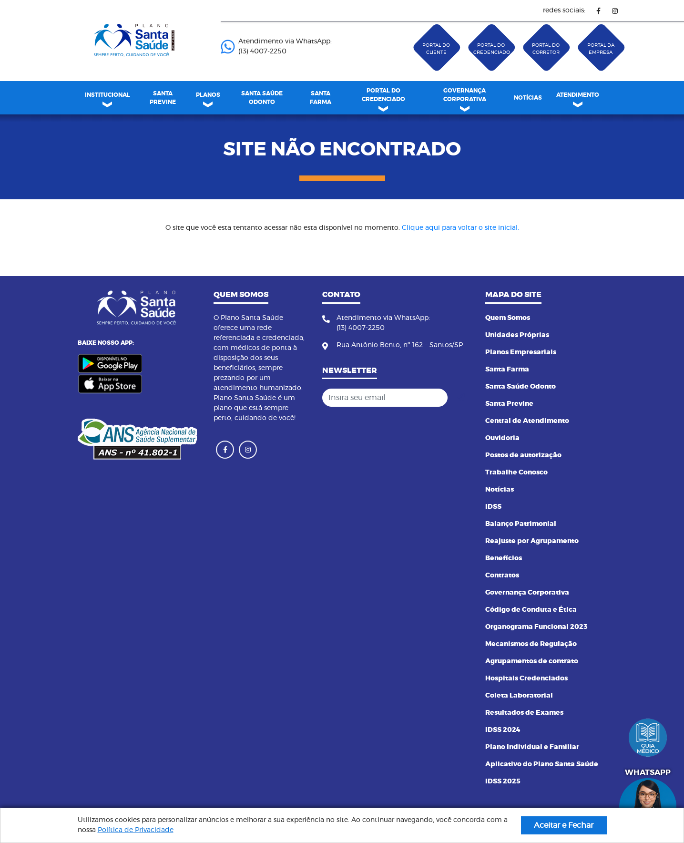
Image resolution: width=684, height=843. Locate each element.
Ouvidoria (502, 438)
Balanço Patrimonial (520, 524)
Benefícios (503, 558)
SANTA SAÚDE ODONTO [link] (262, 98)
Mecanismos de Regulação (531, 644)
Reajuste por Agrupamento (532, 541)
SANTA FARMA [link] (320, 98)
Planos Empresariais (520, 352)
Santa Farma (507, 369)
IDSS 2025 (503, 781)
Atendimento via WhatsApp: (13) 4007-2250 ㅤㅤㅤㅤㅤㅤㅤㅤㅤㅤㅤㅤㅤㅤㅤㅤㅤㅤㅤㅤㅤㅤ (276, 46)
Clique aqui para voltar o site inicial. (460, 228)
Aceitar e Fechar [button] (563, 825)
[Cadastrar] (461, 398)
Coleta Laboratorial (519, 695)
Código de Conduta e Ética (531, 610)
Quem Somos (507, 318)
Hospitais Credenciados (526, 678)
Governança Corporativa (527, 592)
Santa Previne (509, 404)
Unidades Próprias (517, 335)
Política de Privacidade (136, 830)
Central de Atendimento (527, 421)
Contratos (502, 575)
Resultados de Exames (524, 712)
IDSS (493, 507)
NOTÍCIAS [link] (528, 98)
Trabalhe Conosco (516, 472)
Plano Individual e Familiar (532, 747)
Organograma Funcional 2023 (536, 627)
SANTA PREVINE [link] (163, 98)
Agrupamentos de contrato (531, 661)
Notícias (499, 489)
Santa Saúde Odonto (520, 386)
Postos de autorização (523, 455)
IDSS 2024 (503, 730)
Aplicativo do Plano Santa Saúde (541, 764)
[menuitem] (163, 97)
